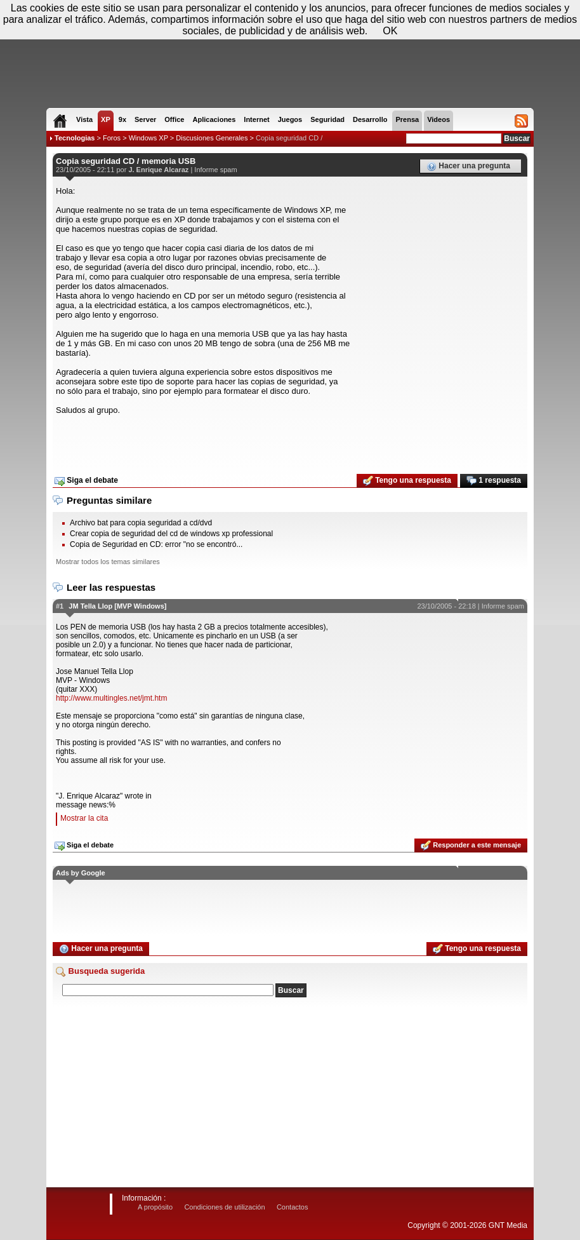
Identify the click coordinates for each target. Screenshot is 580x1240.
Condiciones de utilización (224, 1207)
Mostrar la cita (84, 818)
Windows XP (148, 138)
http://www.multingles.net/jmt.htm (111, 698)
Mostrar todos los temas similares (108, 561)
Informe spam (215, 169)
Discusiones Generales (211, 138)
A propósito (155, 1207)
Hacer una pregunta (468, 166)
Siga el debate (86, 481)
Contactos (292, 1207)
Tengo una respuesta (407, 481)
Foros (112, 138)
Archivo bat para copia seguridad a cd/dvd (141, 522)
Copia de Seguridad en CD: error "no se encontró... (156, 544)
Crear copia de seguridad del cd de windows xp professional (171, 533)
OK (390, 30)
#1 (59, 606)
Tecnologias (75, 138)
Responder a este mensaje (471, 845)
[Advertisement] (290, 440)
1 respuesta (493, 481)
